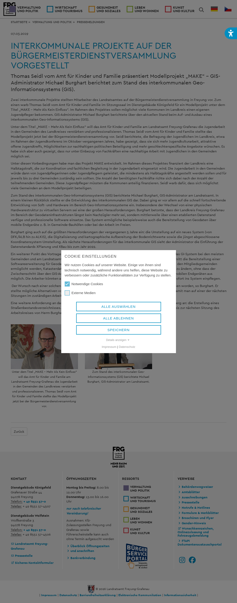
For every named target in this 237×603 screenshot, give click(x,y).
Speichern (118, 330)
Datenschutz (127, 347)
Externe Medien (80, 292)
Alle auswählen (118, 306)
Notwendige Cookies (84, 284)
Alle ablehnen (118, 318)
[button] (231, 33)
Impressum (109, 347)
